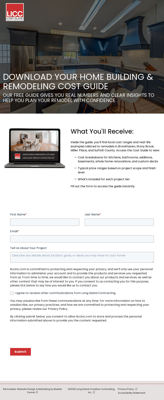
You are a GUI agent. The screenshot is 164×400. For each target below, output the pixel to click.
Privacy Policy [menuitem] (126, 389)
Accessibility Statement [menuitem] (131, 393)
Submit (20, 352)
